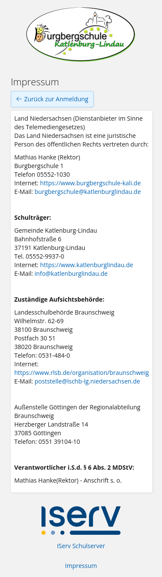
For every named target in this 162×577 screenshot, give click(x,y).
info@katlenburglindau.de (71, 273)
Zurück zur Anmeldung (52, 99)
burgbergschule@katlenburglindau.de (88, 191)
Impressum (81, 565)
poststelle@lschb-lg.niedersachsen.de (87, 381)
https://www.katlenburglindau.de (86, 265)
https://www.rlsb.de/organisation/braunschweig (81, 372)
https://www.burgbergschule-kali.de (90, 183)
